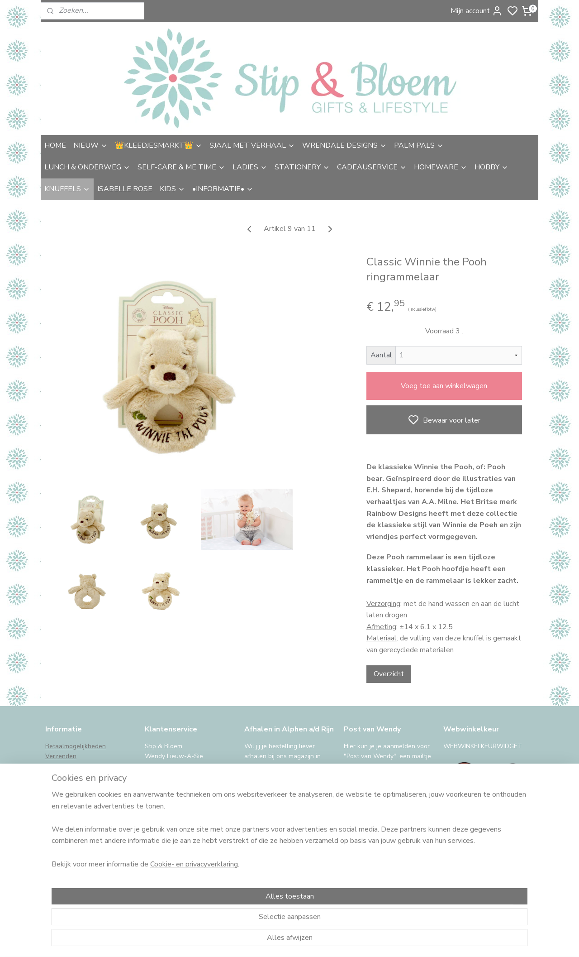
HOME (55, 145)
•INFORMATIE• (222, 189)
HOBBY (491, 167)
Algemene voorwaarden (80, 807)
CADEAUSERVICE (372, 167)
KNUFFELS (67, 189)
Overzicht (389, 674)
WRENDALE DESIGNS (344, 145)
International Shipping (77, 827)
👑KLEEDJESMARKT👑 (158, 145)
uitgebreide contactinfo (178, 776)
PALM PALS (419, 145)
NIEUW (90, 145)
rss (354, 940)
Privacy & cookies (70, 817)
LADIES (250, 167)
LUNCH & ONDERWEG (87, 167)
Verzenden (60, 756)
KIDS (172, 189)
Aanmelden (369, 861)
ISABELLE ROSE (124, 189)
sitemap (338, 940)
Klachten (58, 797)
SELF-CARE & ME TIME (181, 167)
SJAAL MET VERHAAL (252, 145)
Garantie (57, 787)
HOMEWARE (440, 167)
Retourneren (63, 776)
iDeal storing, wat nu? (76, 837)
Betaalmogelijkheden (75, 746)
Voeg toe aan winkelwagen (444, 386)
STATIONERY (302, 167)
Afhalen (56, 766)
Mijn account (477, 10)
